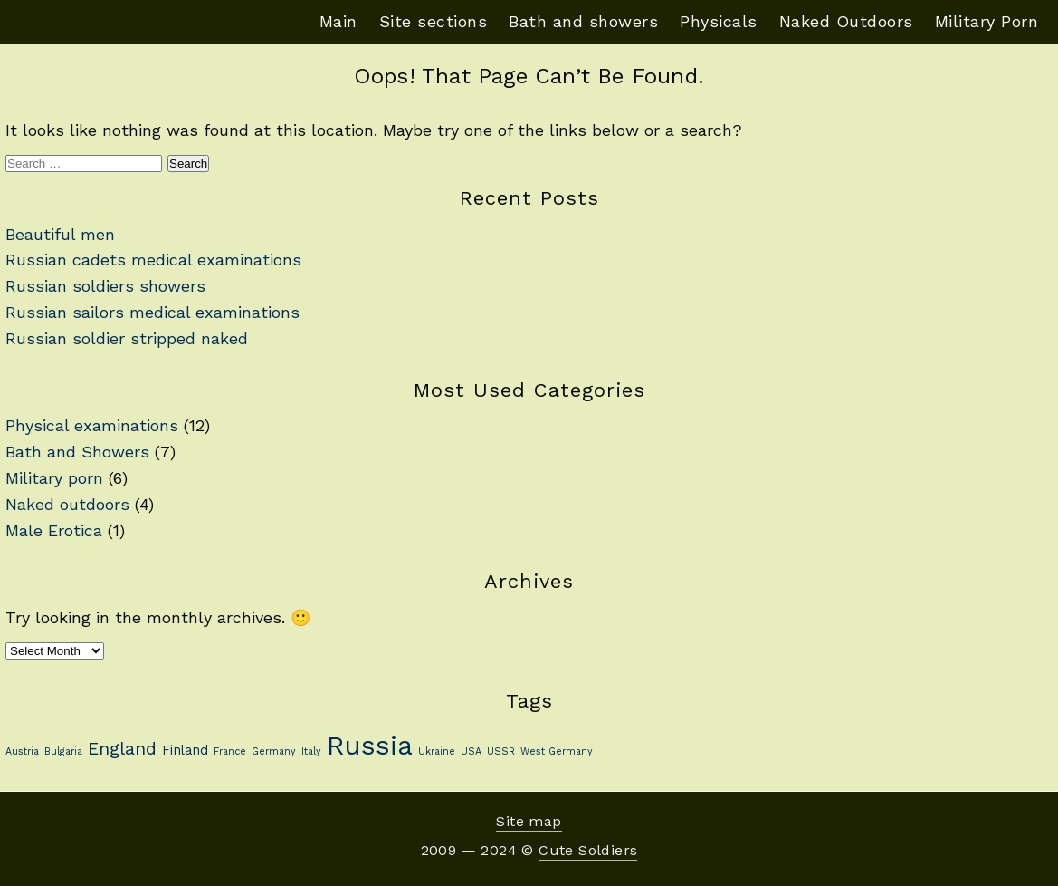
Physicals (719, 21)
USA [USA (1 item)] (471, 751)
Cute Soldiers (588, 850)
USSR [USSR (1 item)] (501, 751)
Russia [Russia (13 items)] (370, 745)
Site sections (433, 21)
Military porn (54, 477)
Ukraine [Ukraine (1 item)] (436, 751)
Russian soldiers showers (105, 285)
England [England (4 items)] (122, 748)
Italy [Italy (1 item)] (311, 751)
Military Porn (987, 21)
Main (338, 21)
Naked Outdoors (846, 21)
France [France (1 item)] (230, 751)
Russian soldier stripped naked (126, 338)
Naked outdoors (67, 504)
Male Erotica (53, 530)
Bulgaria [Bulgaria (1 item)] (63, 751)
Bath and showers (583, 21)
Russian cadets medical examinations (153, 259)
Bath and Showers (77, 451)
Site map (528, 821)
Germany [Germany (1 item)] (274, 751)
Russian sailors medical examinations (152, 312)
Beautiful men (60, 234)
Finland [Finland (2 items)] (185, 750)
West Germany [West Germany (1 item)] (556, 751)
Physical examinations (91, 425)
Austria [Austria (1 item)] (22, 751)
